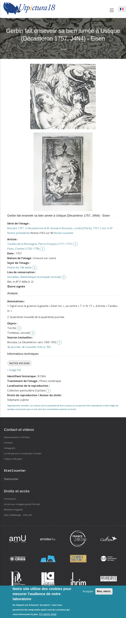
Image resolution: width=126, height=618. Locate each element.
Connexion (10, 498)
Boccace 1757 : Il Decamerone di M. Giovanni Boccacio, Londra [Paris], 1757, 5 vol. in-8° (60, 228)
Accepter (88, 591)
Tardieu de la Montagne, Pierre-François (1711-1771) (39, 244)
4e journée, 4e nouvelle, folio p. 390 (29, 347)
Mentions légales (13, 509)
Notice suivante (63, 233)
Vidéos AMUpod (13, 459)
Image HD (14, 370)
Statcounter (11, 479)
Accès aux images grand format (22, 504)
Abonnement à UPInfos (17, 437)
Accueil (64, 49)
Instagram (9, 448)
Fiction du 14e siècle (19, 267)
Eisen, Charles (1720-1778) (23, 248)
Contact (8, 442)
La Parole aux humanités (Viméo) (23, 453)
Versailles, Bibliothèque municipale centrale (34, 277)
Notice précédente (18, 233)
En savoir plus (47, 614)
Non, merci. (104, 591)
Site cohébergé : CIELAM (18, 515)
